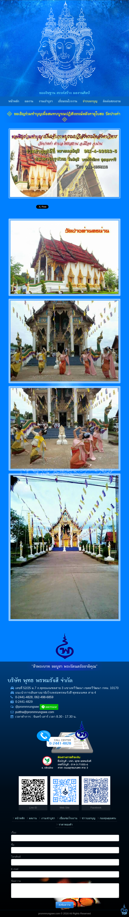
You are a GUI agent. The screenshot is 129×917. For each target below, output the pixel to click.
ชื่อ (12, 844)
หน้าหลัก (13, 101)
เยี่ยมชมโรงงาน (67, 101)
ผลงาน (29, 101)
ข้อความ (16, 881)
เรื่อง (13, 832)
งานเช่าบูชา (46, 101)
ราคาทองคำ (66, 824)
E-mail (14, 869)
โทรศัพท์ (16, 856)
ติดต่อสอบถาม (112, 101)
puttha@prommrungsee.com (34, 712)
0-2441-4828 (24, 697)
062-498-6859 (44, 697)
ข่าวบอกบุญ (90, 101)
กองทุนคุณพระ (108, 818)
